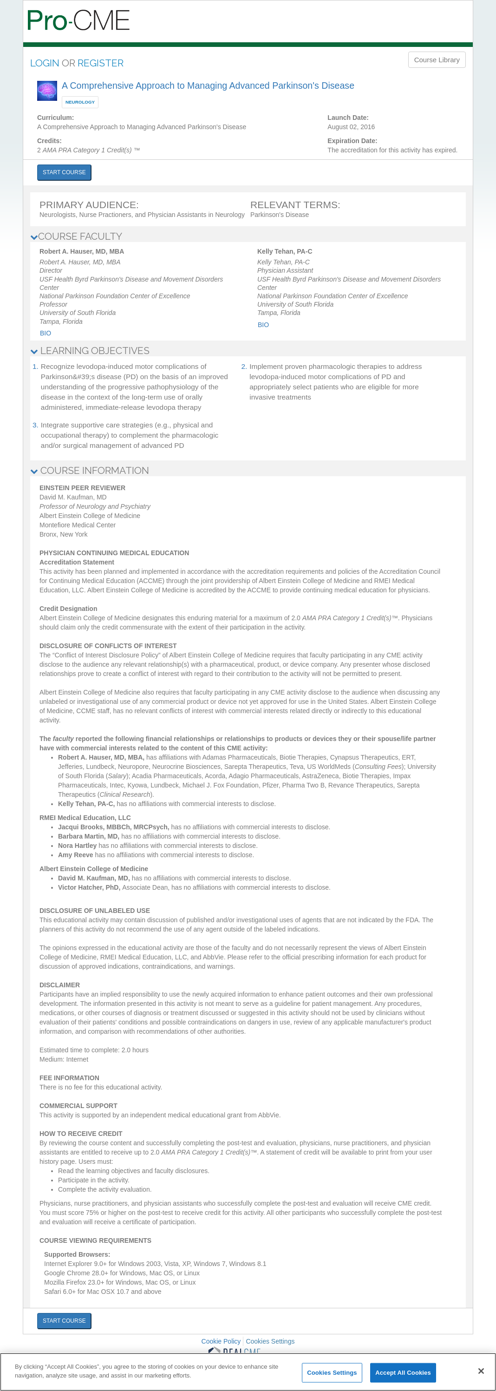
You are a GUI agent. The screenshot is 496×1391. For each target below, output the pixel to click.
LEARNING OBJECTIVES (90, 350)
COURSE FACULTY (76, 236)
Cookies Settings (270, 1341)
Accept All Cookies (403, 1372)
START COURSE (64, 172)
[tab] (248, 236)
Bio (45, 333)
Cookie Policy (221, 1341)
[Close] (481, 1371)
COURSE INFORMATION (89, 470)
